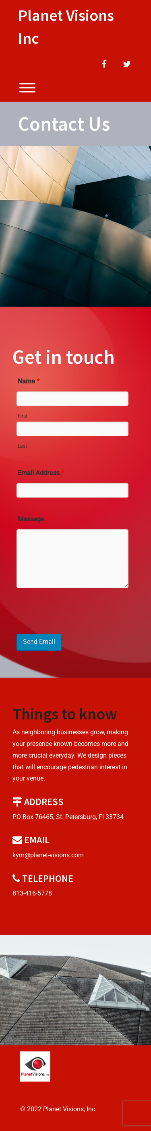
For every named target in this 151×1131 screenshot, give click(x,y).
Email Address (41, 473)
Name (28, 381)
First (22, 416)
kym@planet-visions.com (48, 855)
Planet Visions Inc (66, 26)
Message (33, 519)
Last (22, 446)
